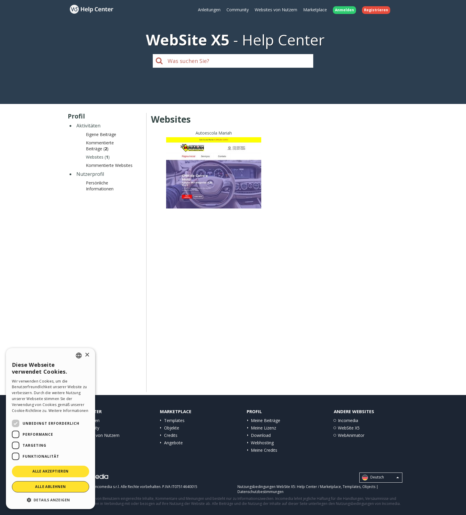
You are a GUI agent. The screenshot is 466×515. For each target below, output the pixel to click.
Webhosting (262, 443)
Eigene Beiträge (101, 134)
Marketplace (315, 9)
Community (237, 9)
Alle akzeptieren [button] (50, 471)
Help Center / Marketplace (319, 486)
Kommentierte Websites (109, 165)
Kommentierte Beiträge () (100, 145)
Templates (174, 420)
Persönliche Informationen (100, 186)
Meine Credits (264, 450)
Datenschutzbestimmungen (260, 491)
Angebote (173, 443)
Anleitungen (209, 9)
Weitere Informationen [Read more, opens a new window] (68, 410)
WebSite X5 (349, 428)
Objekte (171, 428)
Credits (170, 435)
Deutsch (380, 478)
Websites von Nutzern (276, 9)
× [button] (87, 355)
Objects (368, 486)
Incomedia (348, 420)
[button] (50, 499)
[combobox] (79, 355)
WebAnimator (351, 435)
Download (261, 435)
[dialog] (50, 428)
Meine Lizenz (263, 428)
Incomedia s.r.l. (107, 486)
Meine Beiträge (265, 420)
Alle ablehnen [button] (50, 486)
